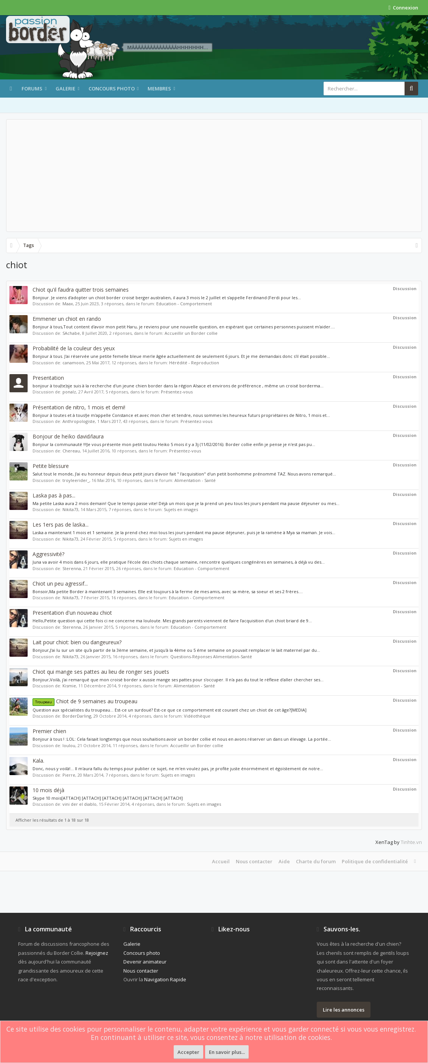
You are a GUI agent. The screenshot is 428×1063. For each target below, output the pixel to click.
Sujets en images (181, 509)
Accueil (221, 861)
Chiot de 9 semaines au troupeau (85, 701)
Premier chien (49, 731)
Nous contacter (254, 861)
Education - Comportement (184, 303)
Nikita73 (70, 509)
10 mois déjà (48, 790)
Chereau (71, 451)
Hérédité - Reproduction (194, 362)
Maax (67, 303)
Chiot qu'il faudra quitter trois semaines (81, 289)
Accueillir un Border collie (191, 333)
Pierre (68, 775)
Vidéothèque (197, 716)
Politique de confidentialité (375, 861)
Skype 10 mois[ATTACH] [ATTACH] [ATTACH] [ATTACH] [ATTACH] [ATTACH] (108, 798)
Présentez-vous (177, 392)
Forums (32, 88)
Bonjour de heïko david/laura (68, 436)
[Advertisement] (214, 175)
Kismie (69, 685)
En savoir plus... (227, 1052)
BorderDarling (76, 716)
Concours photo (112, 88)
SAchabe (71, 333)
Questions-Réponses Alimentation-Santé (211, 656)
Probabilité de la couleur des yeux (74, 348)
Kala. (38, 760)
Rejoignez (97, 953)
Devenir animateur (145, 961)
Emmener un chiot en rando (67, 318)
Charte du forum (316, 861)
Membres (159, 88)
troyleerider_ (75, 480)
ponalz (69, 392)
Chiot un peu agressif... (60, 583)
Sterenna (71, 568)
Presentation (48, 377)
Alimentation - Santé (195, 480)
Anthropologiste (78, 421)
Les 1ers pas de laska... (61, 524)
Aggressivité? (48, 554)
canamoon (73, 362)
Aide (284, 861)
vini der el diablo (79, 804)
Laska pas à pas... (54, 495)
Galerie (65, 88)
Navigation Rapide (165, 979)
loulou (68, 745)
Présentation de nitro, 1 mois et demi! (79, 407)
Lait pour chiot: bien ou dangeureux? (77, 642)
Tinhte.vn (411, 842)
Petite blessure (51, 465)
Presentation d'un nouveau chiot (72, 612)
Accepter (188, 1052)
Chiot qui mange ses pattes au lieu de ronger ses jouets (101, 671)
